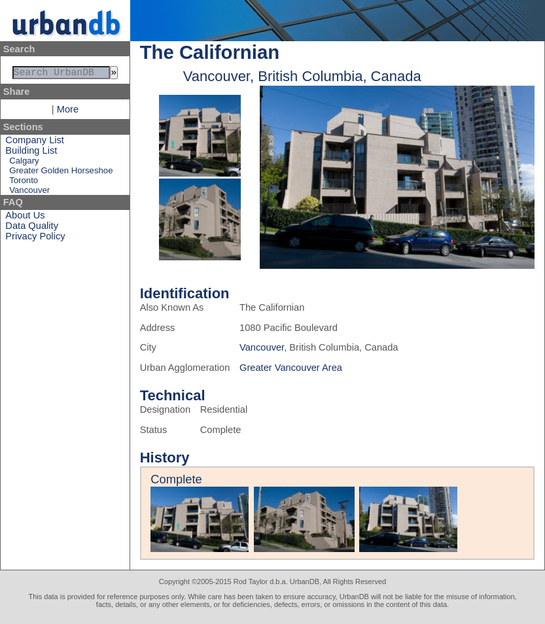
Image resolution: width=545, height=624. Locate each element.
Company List (34, 142)
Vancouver (29, 193)
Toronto (23, 183)
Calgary (24, 163)
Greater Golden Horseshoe (61, 173)
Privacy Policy (35, 239)
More (68, 112)
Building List (31, 153)
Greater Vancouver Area (290, 367)
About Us (24, 218)
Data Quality (31, 228)
